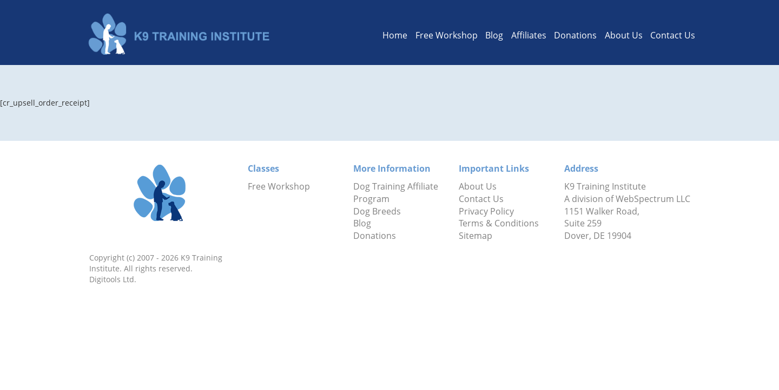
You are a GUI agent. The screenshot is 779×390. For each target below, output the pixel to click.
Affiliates (528, 35)
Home (394, 35)
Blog (494, 35)
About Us (624, 35)
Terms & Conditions (499, 223)
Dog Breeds (377, 211)
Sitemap (475, 236)
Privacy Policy (486, 211)
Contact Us (672, 35)
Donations (575, 35)
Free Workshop (446, 35)
